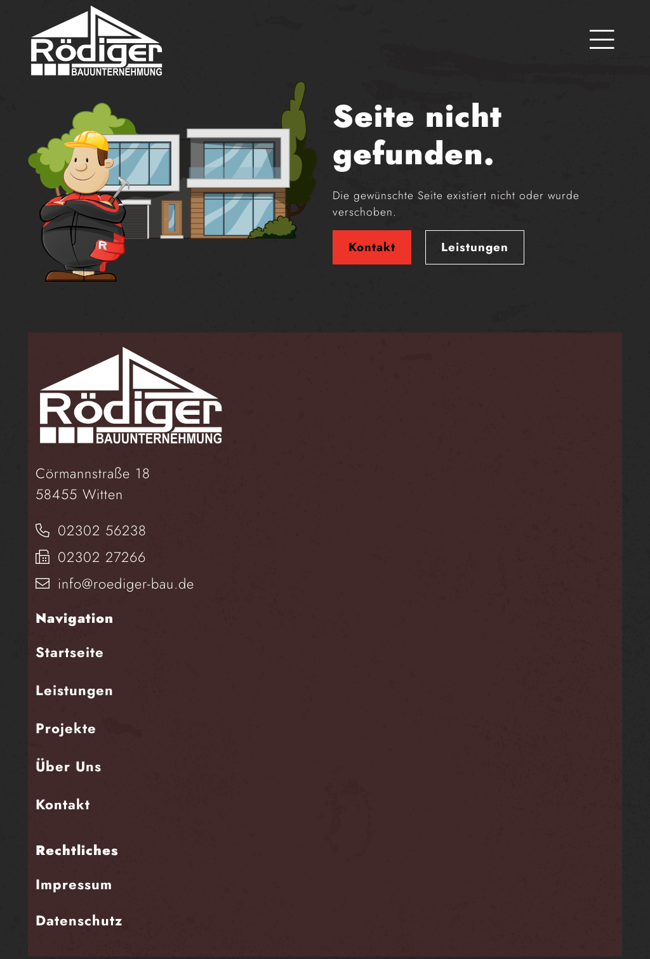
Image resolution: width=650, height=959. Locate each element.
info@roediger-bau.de (115, 583)
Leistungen (474, 247)
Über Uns (69, 766)
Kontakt (371, 247)
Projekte (66, 728)
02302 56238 (91, 530)
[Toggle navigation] (602, 40)
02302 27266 (91, 557)
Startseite (70, 652)
